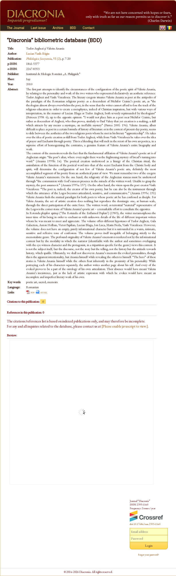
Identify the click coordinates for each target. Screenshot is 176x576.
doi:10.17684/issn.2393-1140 (145, 524)
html (44, 292)
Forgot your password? (148, 554)
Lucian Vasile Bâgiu (37, 53)
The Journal (15, 28)
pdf (33, 292)
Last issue (38, 28)
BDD (73, 28)
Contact (88, 28)
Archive (57, 28)
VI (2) (57, 59)
